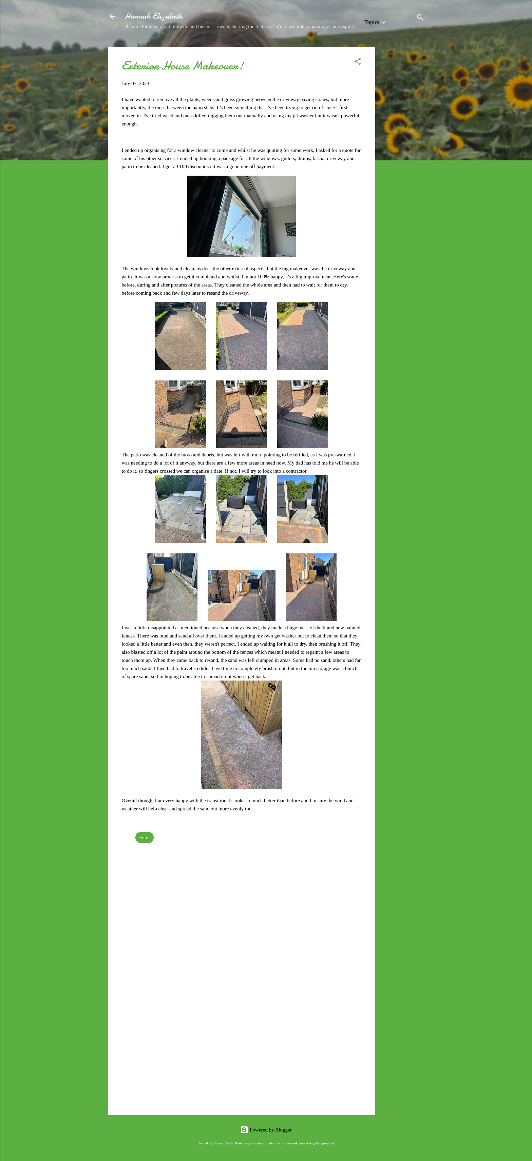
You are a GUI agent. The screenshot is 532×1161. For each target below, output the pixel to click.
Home (144, 837)
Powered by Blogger (265, 1130)
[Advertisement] (402, 149)
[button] (358, 62)
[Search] (420, 18)
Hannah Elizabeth (153, 16)
